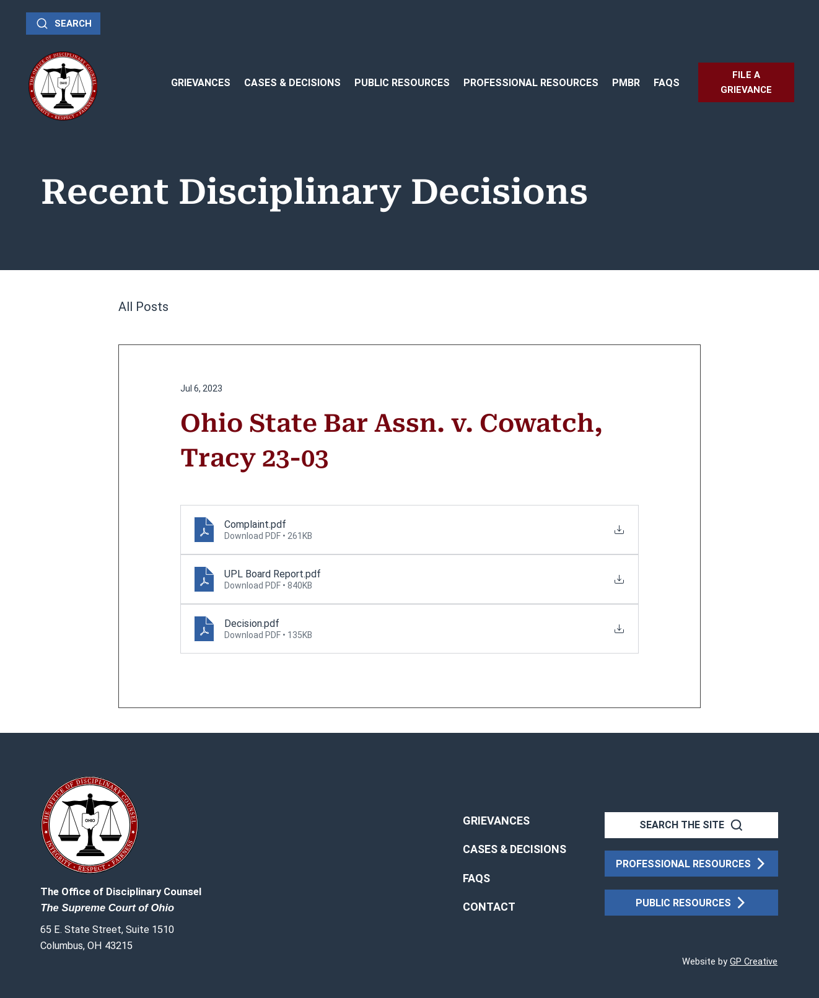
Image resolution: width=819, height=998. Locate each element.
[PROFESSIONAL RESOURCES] (691, 864)
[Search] (63, 23)
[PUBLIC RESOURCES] (691, 903)
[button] (489, 907)
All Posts (143, 306)
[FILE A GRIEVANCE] (746, 82)
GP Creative (753, 961)
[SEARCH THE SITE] (691, 825)
